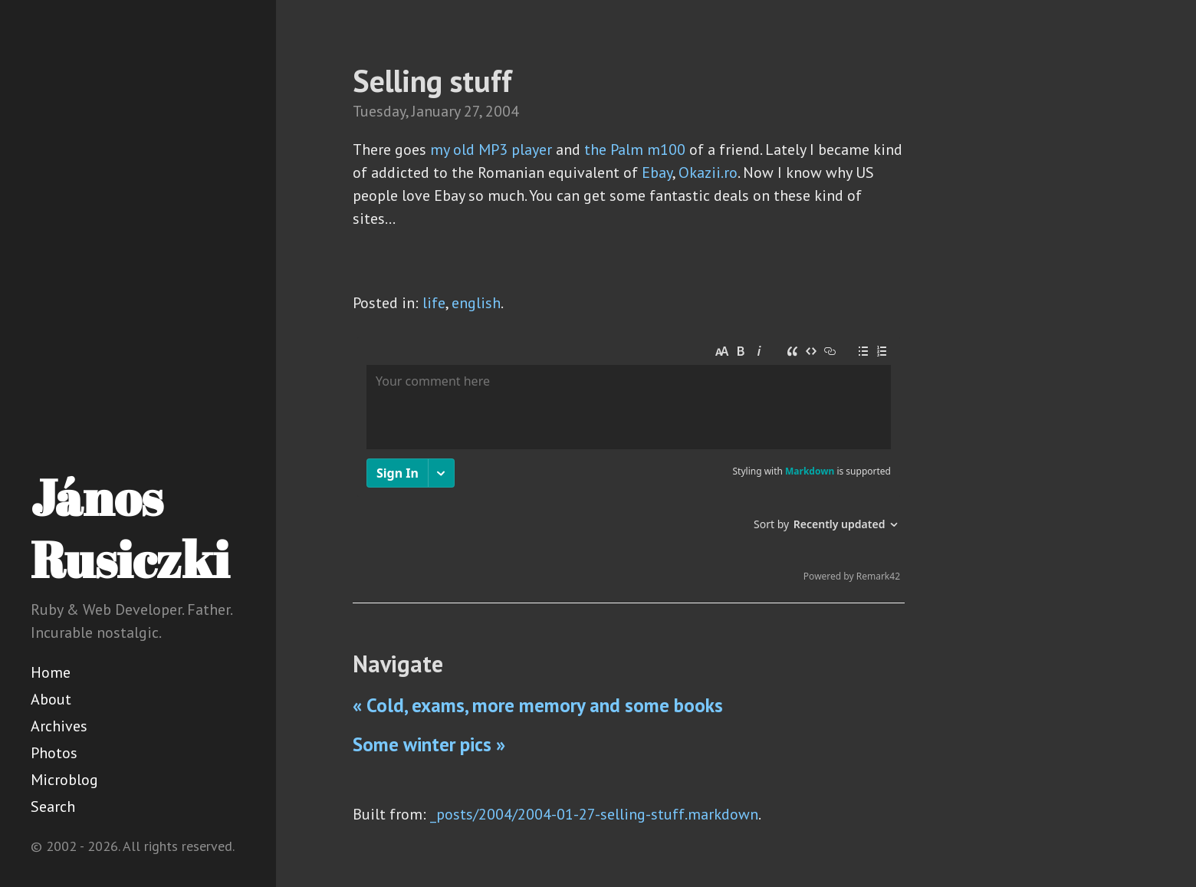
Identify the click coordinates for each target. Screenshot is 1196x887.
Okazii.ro (708, 172)
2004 (502, 111)
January (436, 111)
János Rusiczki (130, 528)
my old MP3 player (491, 149)
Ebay (657, 172)
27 (471, 111)
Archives (59, 726)
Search (53, 806)
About (51, 699)
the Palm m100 (634, 149)
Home (51, 672)
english (476, 303)
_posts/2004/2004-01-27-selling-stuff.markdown (594, 814)
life (433, 303)
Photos (54, 753)
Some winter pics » (429, 744)
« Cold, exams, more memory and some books (538, 705)
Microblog (64, 780)
